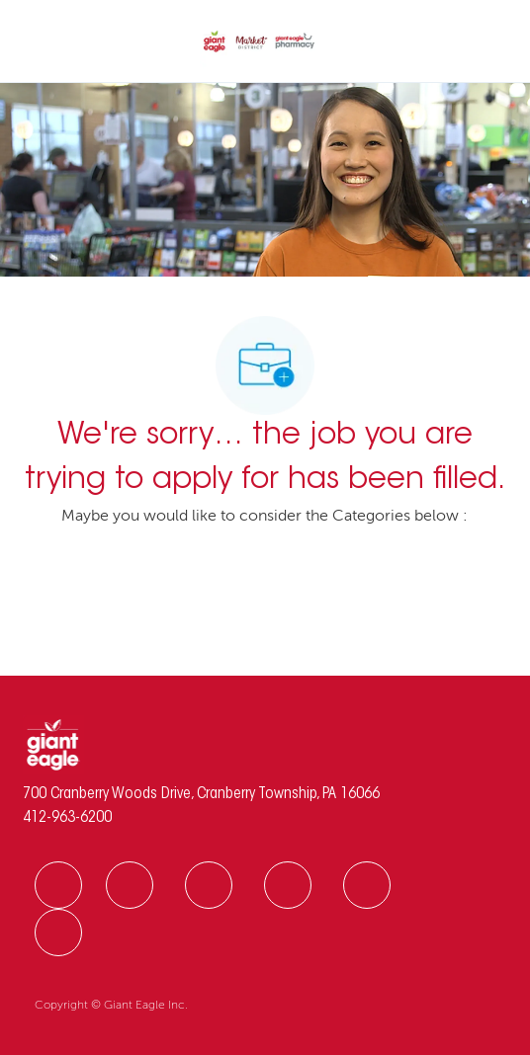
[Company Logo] (259, 42)
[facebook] (58, 885)
